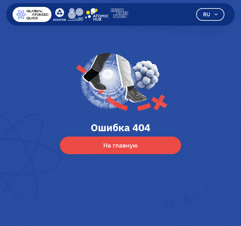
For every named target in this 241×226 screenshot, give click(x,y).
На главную (120, 145)
